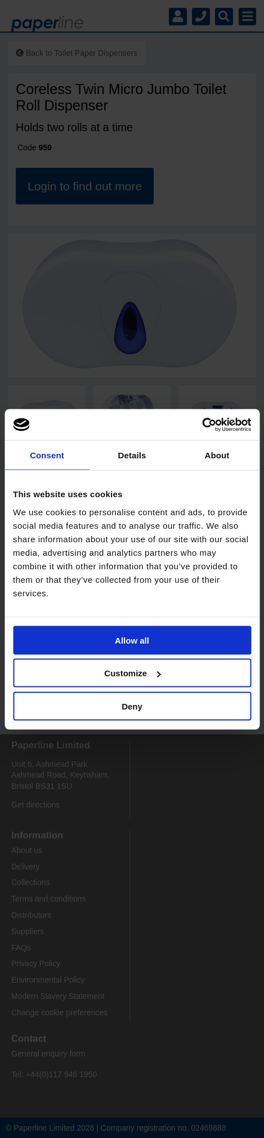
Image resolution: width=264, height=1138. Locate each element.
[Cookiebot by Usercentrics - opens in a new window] (202, 424)
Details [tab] (132, 455)
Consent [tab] (47, 455)
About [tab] (217, 455)
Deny (132, 706)
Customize (132, 673)
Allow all (132, 640)
